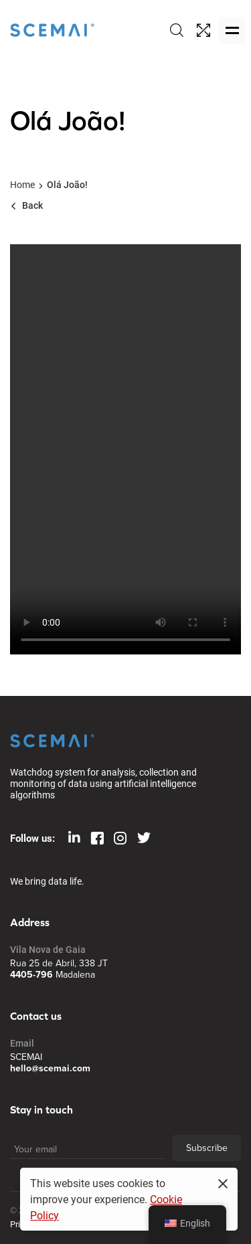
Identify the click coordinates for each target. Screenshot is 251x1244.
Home (22, 184)
